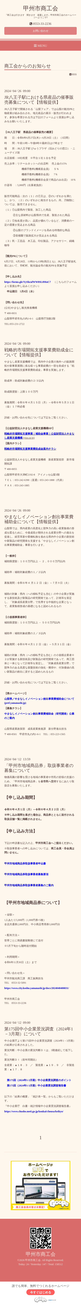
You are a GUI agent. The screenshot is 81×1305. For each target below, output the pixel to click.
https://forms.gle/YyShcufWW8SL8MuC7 (27, 281)
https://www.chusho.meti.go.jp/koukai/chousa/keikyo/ (33, 1111)
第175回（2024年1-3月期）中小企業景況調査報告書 (35, 1085)
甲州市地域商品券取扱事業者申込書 (25, 863)
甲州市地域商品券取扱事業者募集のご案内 (29, 885)
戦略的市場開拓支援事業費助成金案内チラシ (30, 448)
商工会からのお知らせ (27, 66)
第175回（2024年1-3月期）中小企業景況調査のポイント (37, 1080)
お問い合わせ (40, 30)
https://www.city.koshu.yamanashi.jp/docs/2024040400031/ (36, 988)
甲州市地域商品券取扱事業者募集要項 (26, 874)
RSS (73, 74)
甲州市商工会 (40, 8)
